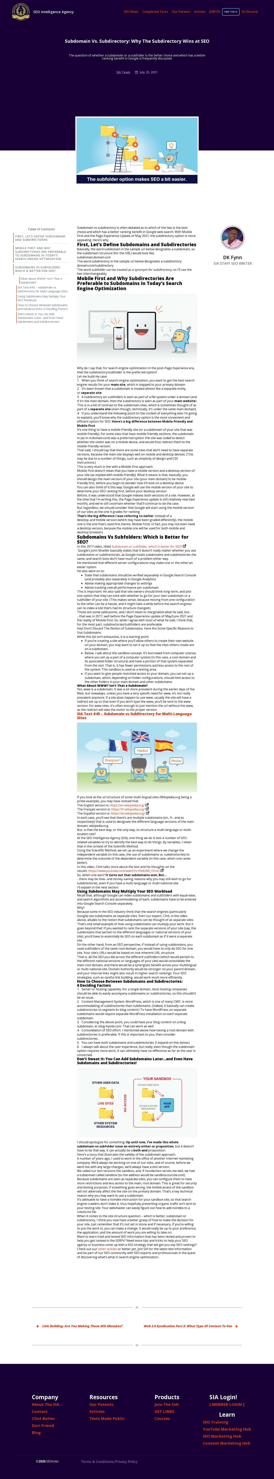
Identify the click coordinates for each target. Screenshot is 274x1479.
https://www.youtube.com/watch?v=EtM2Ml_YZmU (126, 871)
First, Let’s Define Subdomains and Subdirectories (40, 238)
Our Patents (181, 12)
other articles (107, 1249)
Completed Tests (155, 12)
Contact (40, 1411)
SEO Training (215, 1422)
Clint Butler (43, 1418)
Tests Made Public (107, 1418)
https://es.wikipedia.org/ (129, 813)
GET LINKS (164, 1411)
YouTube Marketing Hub (227, 1429)
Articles (200, 12)
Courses (162, 1418)
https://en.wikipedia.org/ (129, 805)
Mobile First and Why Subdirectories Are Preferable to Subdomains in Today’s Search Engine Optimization (40, 253)
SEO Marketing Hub (222, 1436)
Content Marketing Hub (226, 1443)
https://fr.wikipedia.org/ (129, 809)
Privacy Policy (126, 1461)
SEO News (131, 12)
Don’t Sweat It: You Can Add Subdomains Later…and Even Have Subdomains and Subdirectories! (40, 318)
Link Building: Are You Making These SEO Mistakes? (82, 1326)
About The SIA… (47, 1404)
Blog (36, 1432)
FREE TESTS (230, 11)
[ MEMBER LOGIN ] (226, 1404)
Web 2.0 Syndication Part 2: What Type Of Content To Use (187, 1326)
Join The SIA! (167, 1404)
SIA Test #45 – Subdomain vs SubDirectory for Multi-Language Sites (43, 289)
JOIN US (214, 12)
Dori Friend (43, 1425)
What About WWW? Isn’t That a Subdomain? (41, 280)
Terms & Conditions (97, 1461)
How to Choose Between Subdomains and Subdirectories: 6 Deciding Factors (43, 307)
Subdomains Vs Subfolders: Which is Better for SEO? (38, 269)
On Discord (249, 12)
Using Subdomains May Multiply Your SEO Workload (42, 298)
